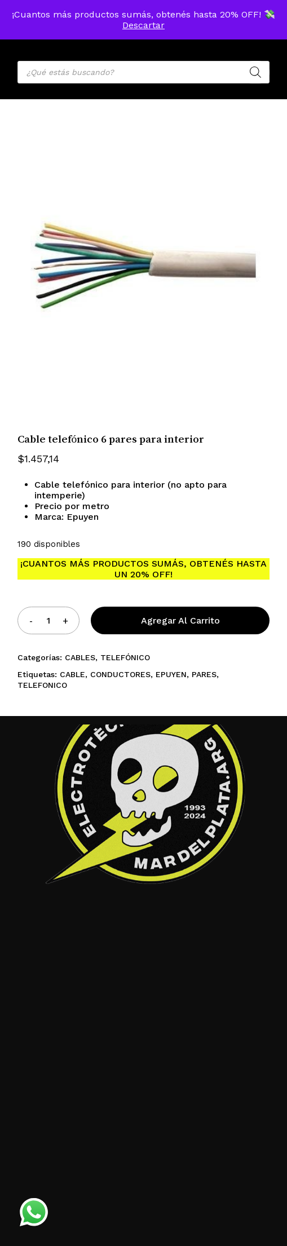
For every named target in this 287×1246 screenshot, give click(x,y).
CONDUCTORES (120, 674)
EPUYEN (171, 674)
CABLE (72, 674)
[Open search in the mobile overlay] (143, 72)
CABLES (80, 657)
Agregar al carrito (180, 620)
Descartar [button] (143, 25)
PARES (204, 674)
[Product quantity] (48, 620)
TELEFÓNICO (125, 657)
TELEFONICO (42, 685)
